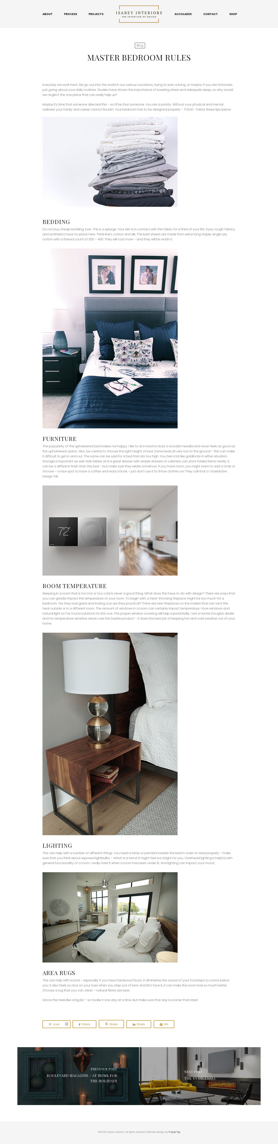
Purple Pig (174, 1132)
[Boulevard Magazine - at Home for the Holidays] (78, 1076)
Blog (140, 45)
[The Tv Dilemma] (200, 1076)
